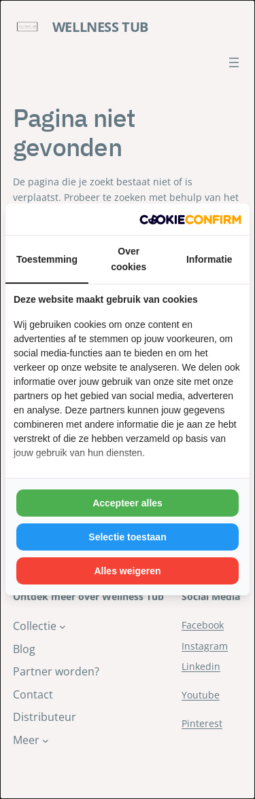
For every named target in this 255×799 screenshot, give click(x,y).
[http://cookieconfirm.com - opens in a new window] (190, 219)
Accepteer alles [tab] (127, 503)
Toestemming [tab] (47, 259)
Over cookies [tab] (128, 259)
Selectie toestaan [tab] (127, 537)
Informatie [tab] (209, 259)
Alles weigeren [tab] (127, 570)
